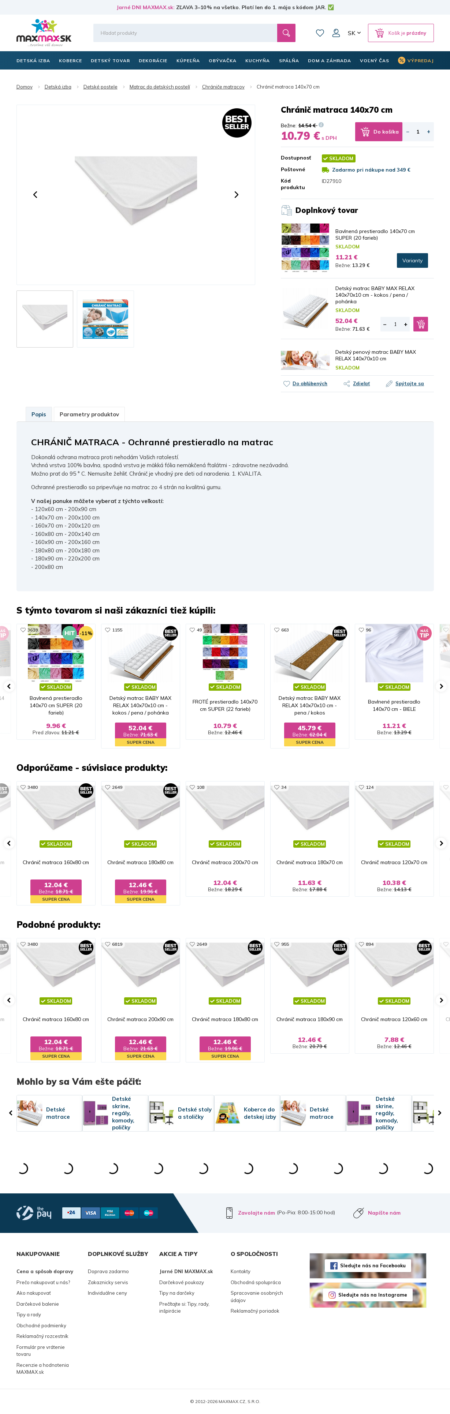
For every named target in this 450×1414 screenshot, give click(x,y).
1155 (117, 630)
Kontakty (240, 1271)
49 (199, 630)
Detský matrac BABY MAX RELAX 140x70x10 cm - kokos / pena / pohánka (374, 295)
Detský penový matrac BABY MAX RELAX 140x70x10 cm (375, 355)
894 (369, 944)
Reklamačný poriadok (255, 1311)
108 (200, 787)
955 (285, 944)
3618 (32, 630)
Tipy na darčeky (176, 1293)
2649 (117, 787)
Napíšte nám (384, 1212)
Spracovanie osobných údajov (257, 1296)
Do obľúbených (310, 383)
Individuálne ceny (107, 1293)
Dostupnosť (296, 157)
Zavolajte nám (256, 1212)
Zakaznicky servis (108, 1282)
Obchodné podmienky (41, 1325)
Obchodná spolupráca (256, 1282)
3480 (32, 787)
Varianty (412, 260)
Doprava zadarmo (108, 1271)
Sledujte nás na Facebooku (373, 1265)
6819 (117, 944)
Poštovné (293, 169)
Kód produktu (293, 184)
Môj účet (336, 33)
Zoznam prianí (320, 33)
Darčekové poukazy (181, 1282)
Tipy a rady (28, 1314)
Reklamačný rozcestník (42, 1336)
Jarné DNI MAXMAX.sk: (145, 7)
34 (283, 787)
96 (368, 630)
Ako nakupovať (33, 1293)
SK (351, 33)
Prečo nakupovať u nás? (43, 1282)
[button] (35, 194)
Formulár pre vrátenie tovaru (40, 1350)
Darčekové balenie (37, 1304)
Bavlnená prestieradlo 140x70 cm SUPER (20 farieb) (375, 234)
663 (285, 630)
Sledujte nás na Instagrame (372, 1295)
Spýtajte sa (409, 383)
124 (369, 787)
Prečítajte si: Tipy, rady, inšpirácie (184, 1307)
